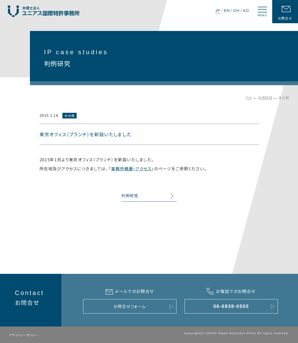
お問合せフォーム (130, 306)
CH (236, 10)
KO (246, 10)
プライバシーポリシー (23, 335)
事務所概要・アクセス (131, 168)
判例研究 (265, 97)
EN (227, 10)
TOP (248, 97)
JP (217, 10)
